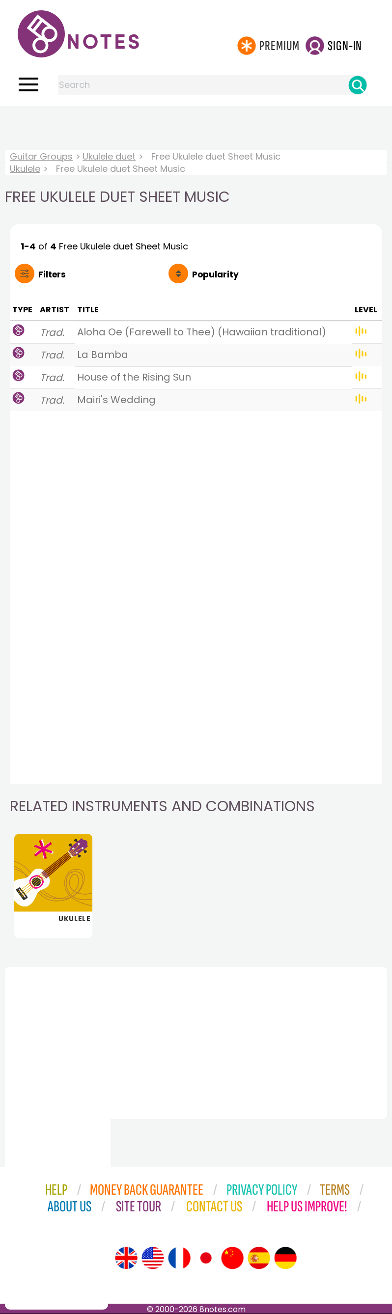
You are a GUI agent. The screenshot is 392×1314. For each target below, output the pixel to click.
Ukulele (25, 169)
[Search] (357, 85)
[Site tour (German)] (285, 1258)
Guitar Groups (41, 156)
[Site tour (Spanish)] (259, 1258)
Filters (52, 274)
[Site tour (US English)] (152, 1258)
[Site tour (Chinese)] (232, 1258)
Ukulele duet (109, 156)
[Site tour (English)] (126, 1258)
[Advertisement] (196, 125)
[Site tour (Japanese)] (206, 1258)
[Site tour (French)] (179, 1258)
